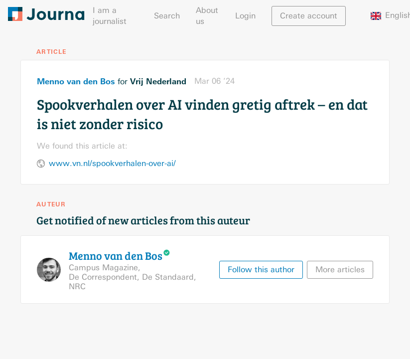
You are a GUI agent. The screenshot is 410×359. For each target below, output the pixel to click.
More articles (340, 269)
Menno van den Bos (76, 81)
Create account (308, 15)
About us (207, 15)
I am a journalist (110, 15)
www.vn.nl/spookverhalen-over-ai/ (112, 163)
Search (167, 15)
